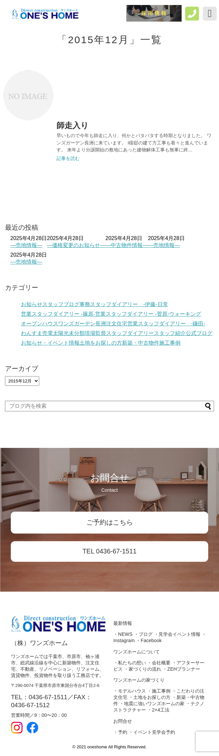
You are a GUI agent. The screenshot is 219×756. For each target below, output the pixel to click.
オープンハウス (39, 323)
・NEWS (122, 634)
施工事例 (169, 343)
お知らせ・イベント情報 (50, 343)
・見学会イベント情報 (177, 634)
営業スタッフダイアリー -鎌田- (166, 323)
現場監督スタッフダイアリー (119, 333)
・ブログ (143, 634)
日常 (163, 304)
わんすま (31, 333)
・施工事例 (158, 691)
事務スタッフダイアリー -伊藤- (118, 304)
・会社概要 (158, 662)
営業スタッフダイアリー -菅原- (132, 314)
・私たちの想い (129, 662)
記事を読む (68, 158)
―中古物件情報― (126, 245)
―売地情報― (26, 245)
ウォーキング (185, 314)
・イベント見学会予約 (152, 732)
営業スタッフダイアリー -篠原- (58, 314)
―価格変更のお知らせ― (76, 245)
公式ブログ (199, 333)
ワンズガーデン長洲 (82, 323)
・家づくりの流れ (142, 669)
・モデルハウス (129, 691)
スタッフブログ (60, 304)
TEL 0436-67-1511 (109, 551)
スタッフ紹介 (170, 333)
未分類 (77, 333)
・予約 (120, 732)
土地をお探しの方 (100, 343)
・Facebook (149, 640)
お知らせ (31, 304)
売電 (47, 333)
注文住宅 (116, 323)
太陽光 (61, 333)
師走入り (72, 125)
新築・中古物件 (140, 343)
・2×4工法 (158, 710)
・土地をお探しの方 (149, 697)
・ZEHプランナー (181, 669)
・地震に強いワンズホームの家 (151, 703)
